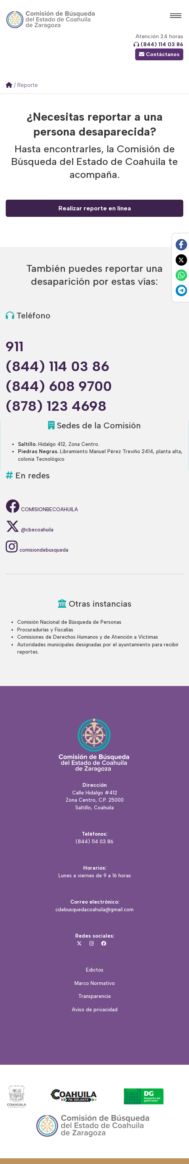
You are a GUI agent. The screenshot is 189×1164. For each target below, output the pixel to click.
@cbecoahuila (29, 530)
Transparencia (94, 996)
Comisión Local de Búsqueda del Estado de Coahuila (51, 20)
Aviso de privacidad (95, 1009)
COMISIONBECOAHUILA (42, 509)
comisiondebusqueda (37, 550)
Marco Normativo (94, 983)
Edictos (94, 970)
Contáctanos (159, 54)
